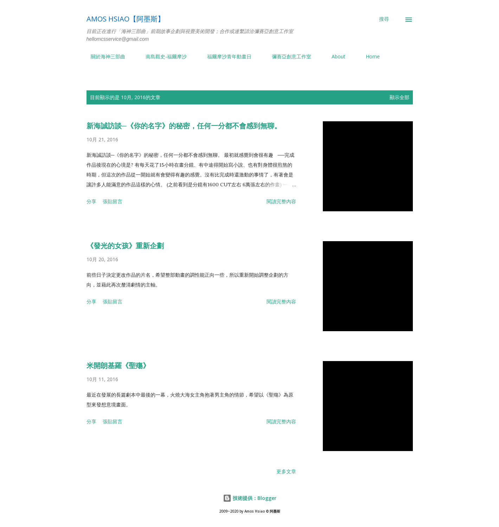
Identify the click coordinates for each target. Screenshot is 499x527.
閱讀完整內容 (281, 201)
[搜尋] (384, 19)
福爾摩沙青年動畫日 (225, 56)
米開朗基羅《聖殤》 (118, 365)
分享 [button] (91, 201)
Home (369, 56)
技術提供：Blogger (249, 498)
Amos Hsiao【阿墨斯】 (126, 19)
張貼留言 (112, 201)
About (334, 56)
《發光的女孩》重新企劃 (125, 246)
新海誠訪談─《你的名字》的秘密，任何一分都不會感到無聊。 (184, 126)
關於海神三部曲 (104, 56)
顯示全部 (399, 97)
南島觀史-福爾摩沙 (162, 56)
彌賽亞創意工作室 (287, 56)
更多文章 (286, 471)
